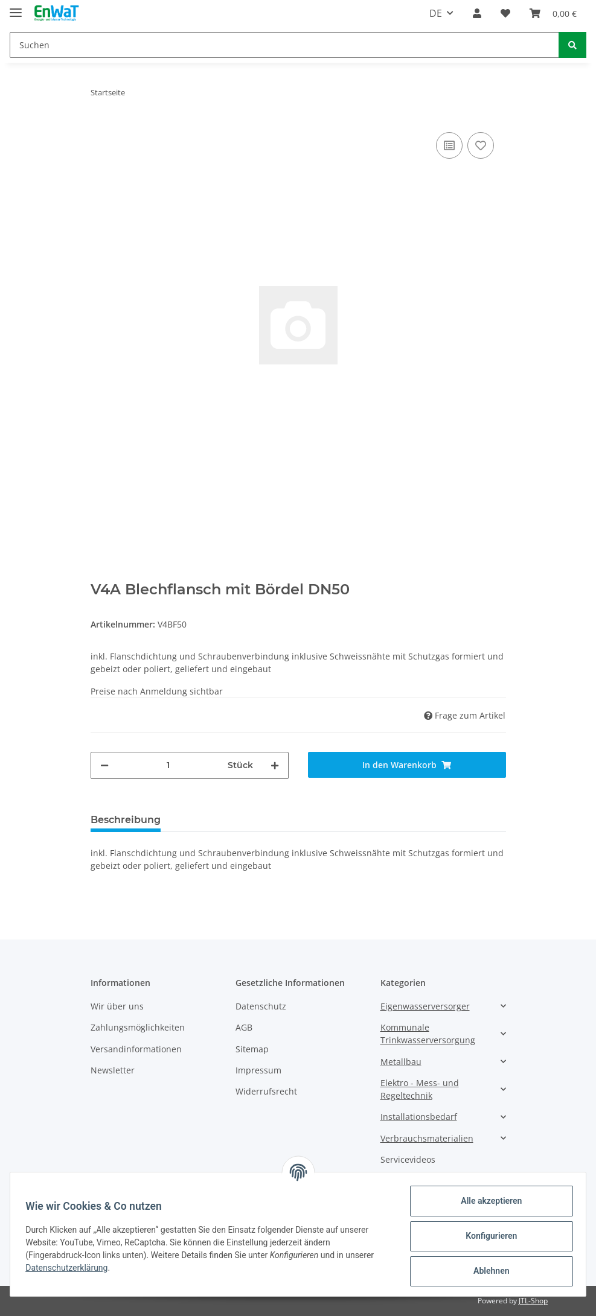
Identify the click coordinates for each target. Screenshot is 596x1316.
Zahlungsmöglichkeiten (138, 1027)
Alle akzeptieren (487, 1201)
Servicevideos (407, 1159)
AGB (244, 1027)
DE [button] (435, 13)
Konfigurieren (487, 1236)
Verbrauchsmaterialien (426, 1138)
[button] (477, 13)
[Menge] (168, 765)
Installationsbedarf (418, 1116)
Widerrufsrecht (266, 1091)
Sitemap (252, 1049)
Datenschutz (261, 1006)
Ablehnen (487, 1271)
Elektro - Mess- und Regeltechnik (419, 1089)
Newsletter (113, 1070)
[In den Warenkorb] (407, 765)
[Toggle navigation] (16, 7)
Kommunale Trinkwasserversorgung (427, 1034)
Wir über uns (117, 1006)
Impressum (258, 1070)
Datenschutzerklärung (71, 1268)
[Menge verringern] (104, 765)
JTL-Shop (533, 1300)
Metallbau (400, 1061)
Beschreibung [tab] (126, 819)
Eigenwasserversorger (425, 1006)
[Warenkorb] (553, 13)
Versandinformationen (136, 1049)
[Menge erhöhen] (274, 765)
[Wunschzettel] (505, 13)
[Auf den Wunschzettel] (480, 145)
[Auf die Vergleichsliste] (449, 145)
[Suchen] (284, 45)
